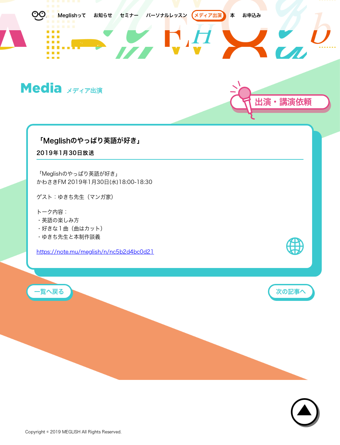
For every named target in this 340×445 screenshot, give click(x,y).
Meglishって (72, 15)
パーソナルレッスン (166, 15)
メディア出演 (208, 15)
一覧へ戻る (49, 292)
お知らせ (103, 15)
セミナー (129, 15)
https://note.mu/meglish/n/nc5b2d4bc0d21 (95, 251)
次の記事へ (291, 292)
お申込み (251, 15)
